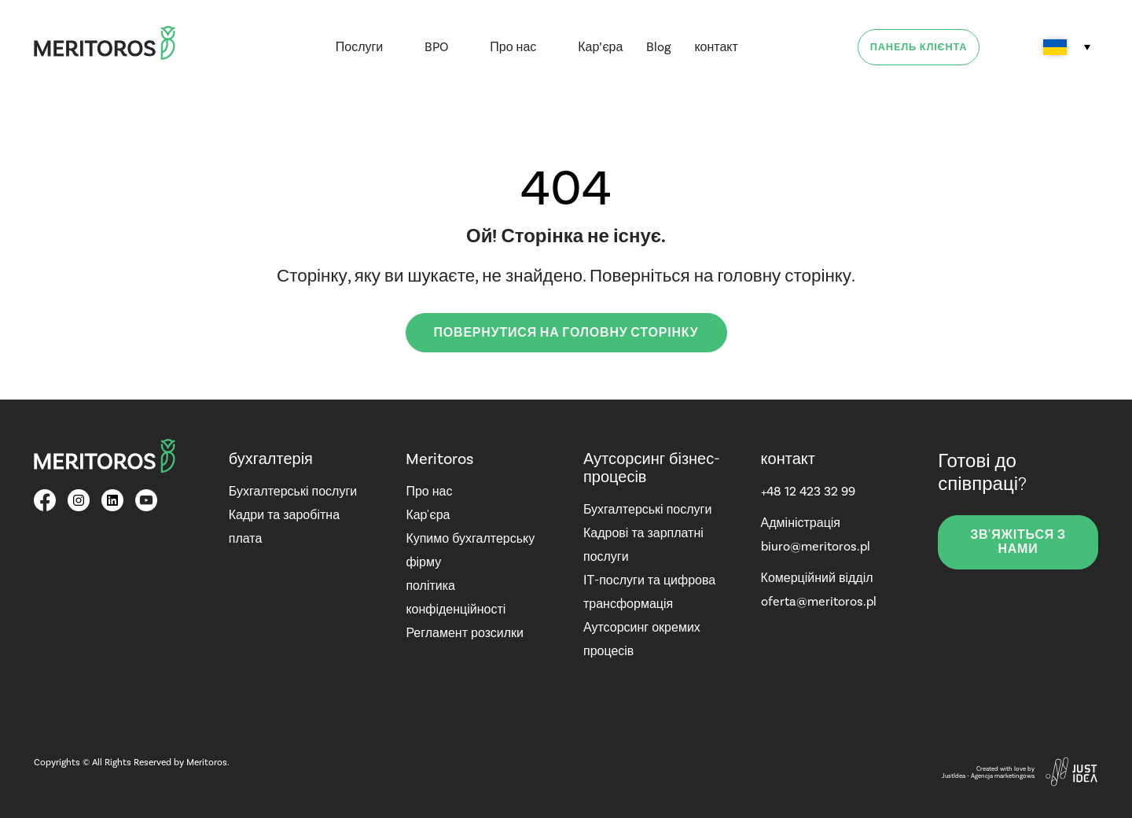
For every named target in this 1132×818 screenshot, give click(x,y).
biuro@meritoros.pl (815, 546)
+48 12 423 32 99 (808, 491)
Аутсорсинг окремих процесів (641, 639)
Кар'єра (428, 514)
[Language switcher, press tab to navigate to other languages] (1066, 47)
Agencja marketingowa (1003, 775)
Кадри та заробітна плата (284, 526)
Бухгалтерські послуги (293, 491)
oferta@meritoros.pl (819, 601)
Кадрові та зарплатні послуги (643, 544)
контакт (715, 46)
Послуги (360, 46)
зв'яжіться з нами (1018, 542)
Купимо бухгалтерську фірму (470, 550)
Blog (658, 46)
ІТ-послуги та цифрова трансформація (649, 592)
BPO (436, 46)
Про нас (513, 46)
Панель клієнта (919, 47)
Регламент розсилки (465, 632)
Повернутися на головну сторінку (566, 333)
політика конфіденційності (455, 597)
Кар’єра (600, 46)
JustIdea (953, 775)
